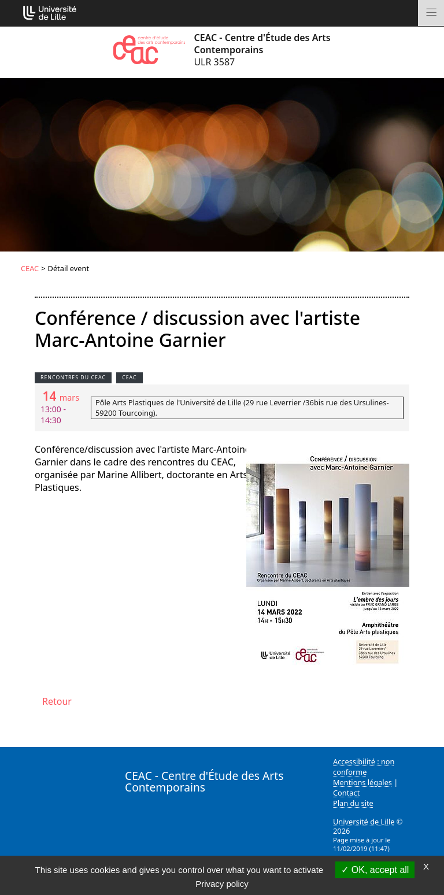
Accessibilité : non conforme (364, 766)
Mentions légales (362, 782)
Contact (346, 792)
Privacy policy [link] (222, 884)
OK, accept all (375, 870)
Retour (57, 701)
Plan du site (353, 803)
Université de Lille (363, 821)
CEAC (30, 268)
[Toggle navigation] (431, 13)
